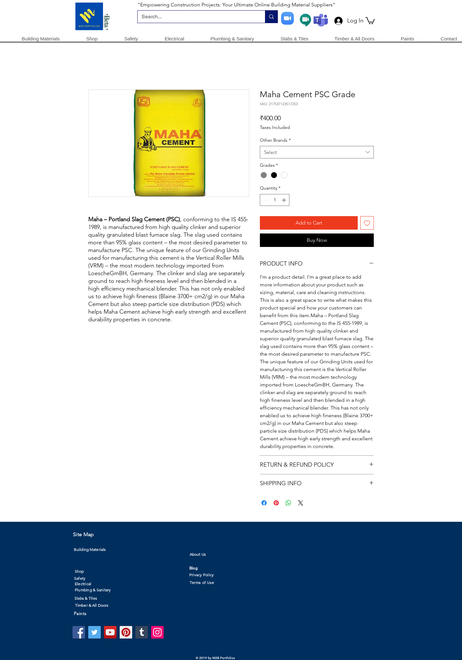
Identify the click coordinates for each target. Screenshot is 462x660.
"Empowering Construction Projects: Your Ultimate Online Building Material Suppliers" (236, 5)
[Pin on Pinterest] (276, 503)
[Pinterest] (126, 632)
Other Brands (275, 140)
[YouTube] (110, 632)
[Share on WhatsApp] (288, 503)
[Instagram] (157, 632)
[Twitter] (94, 632)
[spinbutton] (274, 200)
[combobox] (317, 152)
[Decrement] (265, 200)
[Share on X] (300, 503)
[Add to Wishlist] (367, 223)
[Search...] (196, 17)
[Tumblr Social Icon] (141, 632)
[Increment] (284, 200)
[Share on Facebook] (264, 503)
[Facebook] (79, 632)
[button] (370, 20)
